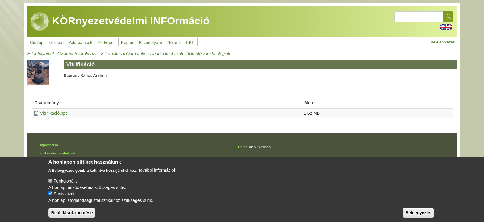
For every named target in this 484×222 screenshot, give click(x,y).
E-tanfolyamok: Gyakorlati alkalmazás (63, 53)
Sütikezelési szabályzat (57, 153)
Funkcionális (66, 181)
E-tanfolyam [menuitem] (150, 42)
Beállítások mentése (72, 213)
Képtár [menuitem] (127, 42)
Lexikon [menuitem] (56, 42)
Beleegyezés (418, 213)
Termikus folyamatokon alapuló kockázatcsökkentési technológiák (167, 53)
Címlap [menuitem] (36, 42)
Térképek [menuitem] (106, 42)
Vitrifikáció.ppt (53, 113)
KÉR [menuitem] (190, 42)
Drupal (243, 147)
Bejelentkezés (443, 42)
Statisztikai (64, 194)
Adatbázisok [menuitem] (80, 42)
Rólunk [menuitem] (174, 42)
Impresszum (48, 145)
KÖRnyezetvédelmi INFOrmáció (120, 21)
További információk (157, 171)
